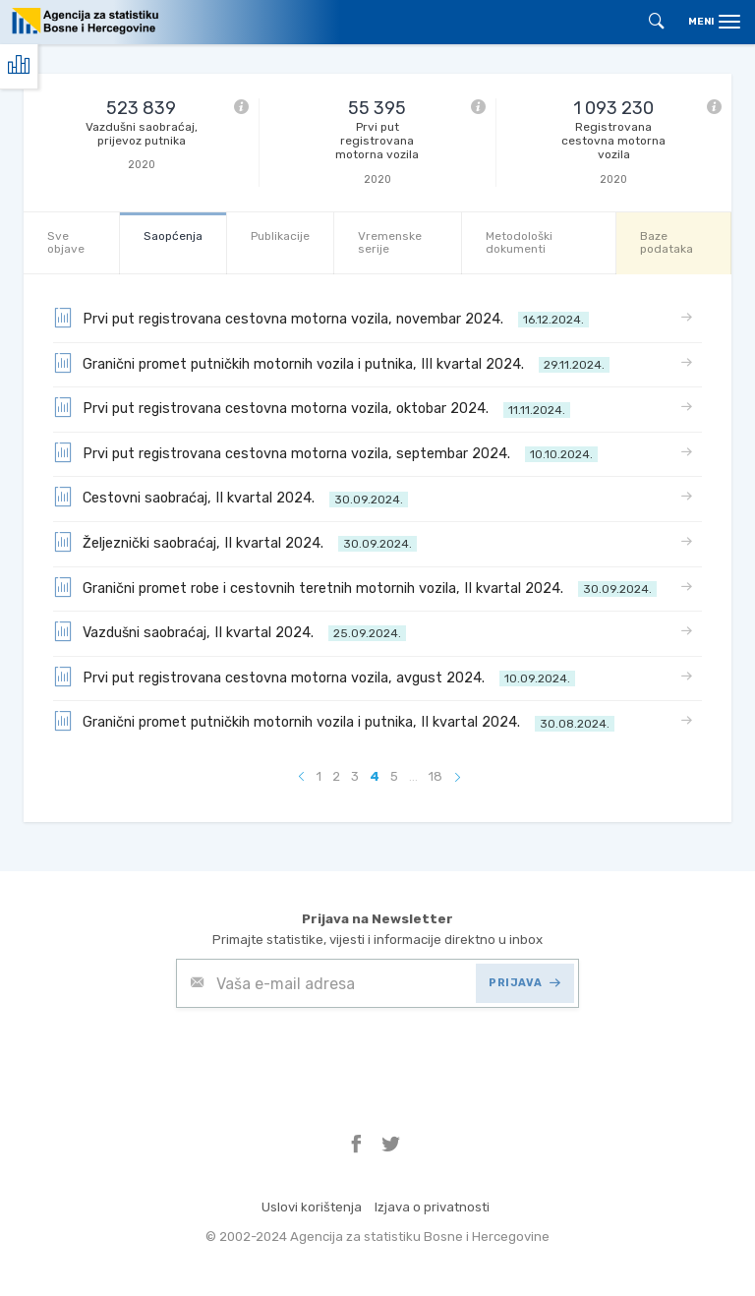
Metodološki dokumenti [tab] (519, 242)
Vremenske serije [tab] (390, 242)
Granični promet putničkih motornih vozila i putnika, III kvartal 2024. (331, 363)
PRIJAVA (524, 982)
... (413, 776)
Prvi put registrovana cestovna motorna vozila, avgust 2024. (314, 676)
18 (435, 776)
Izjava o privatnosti (432, 1207)
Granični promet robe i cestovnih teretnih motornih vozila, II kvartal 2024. (355, 587)
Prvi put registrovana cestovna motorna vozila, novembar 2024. (321, 317)
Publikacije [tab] (280, 236)
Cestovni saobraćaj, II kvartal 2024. (230, 496)
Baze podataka (666, 242)
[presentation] (325, 1056)
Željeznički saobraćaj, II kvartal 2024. (235, 542)
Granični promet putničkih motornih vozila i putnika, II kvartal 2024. (333, 721)
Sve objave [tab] (66, 242)
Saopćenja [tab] (173, 236)
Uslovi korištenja (311, 1207)
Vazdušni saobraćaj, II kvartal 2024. (229, 631)
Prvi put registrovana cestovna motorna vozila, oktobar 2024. (311, 407)
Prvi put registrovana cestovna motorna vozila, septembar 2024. (325, 452)
